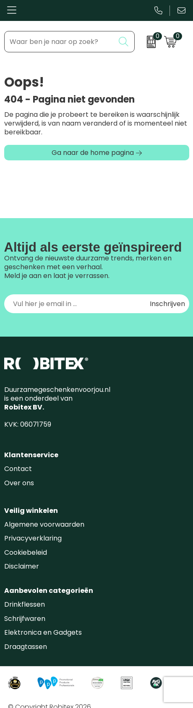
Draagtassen (25, 646)
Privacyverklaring (33, 538)
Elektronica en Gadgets (43, 632)
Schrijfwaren (24, 618)
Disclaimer (21, 566)
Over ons (19, 483)
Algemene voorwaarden (44, 524)
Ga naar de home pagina (93, 152)
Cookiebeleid (25, 552)
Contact (18, 469)
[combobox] (59, 41)
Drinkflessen (24, 604)
